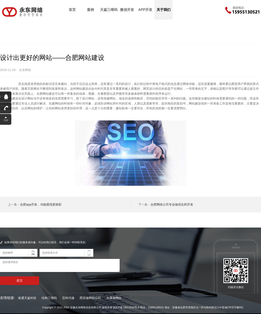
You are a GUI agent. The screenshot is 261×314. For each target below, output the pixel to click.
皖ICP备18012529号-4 (126, 307)
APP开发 (145, 10)
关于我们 (164, 10)
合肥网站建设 (9, 84)
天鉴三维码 (108, 10)
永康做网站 (114, 298)
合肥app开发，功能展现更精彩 (41, 204)
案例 (90, 10)
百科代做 (68, 298)
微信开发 (127, 10)
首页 (72, 10)
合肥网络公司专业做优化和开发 (172, 204)
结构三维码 (49, 298)
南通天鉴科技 (27, 298)
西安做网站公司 (90, 298)
